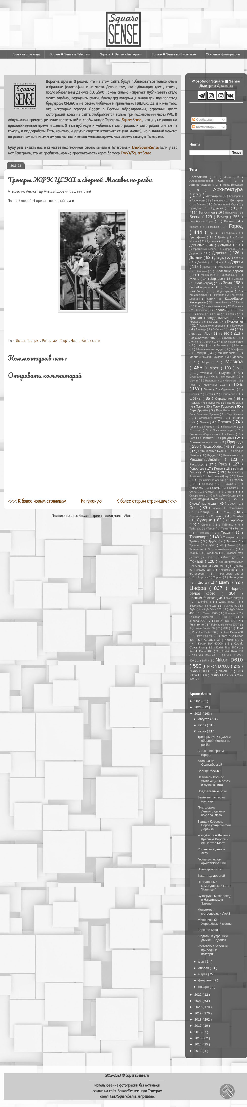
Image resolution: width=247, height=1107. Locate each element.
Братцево (196, 208)
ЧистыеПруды (234, 598)
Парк (200, 406)
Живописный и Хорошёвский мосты (214, 921)
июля (202, 725)
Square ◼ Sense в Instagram (121, 54)
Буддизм (218, 208)
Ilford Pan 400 (205, 636)
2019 (198, 1013)
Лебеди (217, 329)
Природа (235, 442)
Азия (229, 177)
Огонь (208, 389)
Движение (197, 245)
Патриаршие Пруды (210, 418)
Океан (210, 394)
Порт (192, 438)
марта (203, 974)
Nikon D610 (229, 659)
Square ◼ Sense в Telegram (70, 54)
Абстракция (199, 177)
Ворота (229, 221)
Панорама (214, 402)
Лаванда (201, 329)
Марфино (237, 349)
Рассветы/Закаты (207, 459)
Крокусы (195, 321)
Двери (231, 241)
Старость (196, 516)
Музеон (227, 373)
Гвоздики (214, 227)
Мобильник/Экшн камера (207, 356)
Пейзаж (237, 418)
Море (207, 362)
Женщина (207, 275)
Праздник (227, 438)
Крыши (214, 321)
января (204, 987)
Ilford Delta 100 (207, 632)
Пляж (193, 426)
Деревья (220, 253)
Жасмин (202, 271)
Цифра (199, 588)
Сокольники (236, 508)
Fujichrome (197, 624)
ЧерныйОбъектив (203, 598)
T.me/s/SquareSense (136, 153)
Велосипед (207, 212)
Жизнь (195, 279)
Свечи (217, 487)
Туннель (195, 545)
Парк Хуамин (235, 414)
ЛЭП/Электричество (231, 341)
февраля (205, 980)
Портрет (33, 341)
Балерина (218, 200)
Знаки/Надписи (200, 287)
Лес (208, 333)
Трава (226, 532)
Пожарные (230, 426)
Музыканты (196, 376)
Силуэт (211, 491)
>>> (147, 501)
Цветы (225, 582)
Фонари (197, 561)
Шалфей (204, 601)
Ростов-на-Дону (218, 476)
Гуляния (213, 241)
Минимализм (227, 352)
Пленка (225, 422)
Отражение (224, 398)
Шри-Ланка (227, 601)
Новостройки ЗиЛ (210, 869)
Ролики (232, 472)
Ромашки (195, 476)
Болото (201, 204)
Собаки (217, 508)
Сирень (230, 491)
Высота (194, 227)
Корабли (221, 310)
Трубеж (195, 541)
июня (202, 731)
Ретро (219, 468)
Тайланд (228, 524)
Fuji (226, 616)
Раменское (230, 455)
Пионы (205, 422)
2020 (198, 1007)
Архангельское (233, 184)
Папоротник (235, 402)
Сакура (230, 484)
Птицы (238, 446)
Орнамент (228, 394)
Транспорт (199, 537)
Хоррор (218, 577)
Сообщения (203, 119)
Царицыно (236, 577)
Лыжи (208, 341)
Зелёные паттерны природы (211, 799)
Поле (231, 434)
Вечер (223, 217)
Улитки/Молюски (225, 549)
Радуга (212, 455)
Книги (239, 302)
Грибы (222, 237)
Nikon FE (196, 675)
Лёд (192, 333)
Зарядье (217, 279)
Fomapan (231, 613)
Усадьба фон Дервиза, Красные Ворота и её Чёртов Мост (214, 839)
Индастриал (226, 291)
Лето (226, 333)
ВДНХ (238, 208)
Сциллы (207, 524)
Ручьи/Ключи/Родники (211, 480)
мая (201, 961)
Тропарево (230, 537)
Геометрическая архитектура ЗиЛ (211, 861)
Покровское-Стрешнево (204, 434)
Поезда (209, 426)
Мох (240, 368)
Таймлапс (195, 528)
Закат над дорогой (211, 875)
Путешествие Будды (212, 450)
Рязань (237, 480)
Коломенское (216, 306)
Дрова (206, 267)
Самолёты (197, 487)
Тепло (239, 528)
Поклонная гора (224, 430)
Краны (232, 314)
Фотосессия (198, 573)
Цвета (203, 582)
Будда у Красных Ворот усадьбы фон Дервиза (214, 825)
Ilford (239, 628)
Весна (195, 217)
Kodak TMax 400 (207, 655)
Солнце (205, 512)
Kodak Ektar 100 (226, 647)
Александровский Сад (209, 180)
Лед (231, 329)
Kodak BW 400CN (211, 643)
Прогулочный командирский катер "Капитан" (214, 885)
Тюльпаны (197, 549)
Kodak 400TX (234, 639)
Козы (198, 306)
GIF (226, 628)
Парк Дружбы (199, 410)
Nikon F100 (198, 671)
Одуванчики (229, 389)
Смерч (232, 503)
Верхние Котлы (208, 930)
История (219, 295)
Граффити (198, 237)
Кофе (201, 314)
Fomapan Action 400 (202, 617)
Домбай (202, 262)
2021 (198, 1001)
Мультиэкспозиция (224, 376)
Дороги (236, 262)
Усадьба (213, 552)
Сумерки (205, 520)
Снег (194, 508)
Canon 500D (211, 613)
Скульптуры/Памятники (209, 499)
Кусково (237, 325)
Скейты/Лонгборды (223, 495)
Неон (193, 384)
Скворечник (196, 495)
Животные (229, 275)
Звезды (238, 279)
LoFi (205, 660)
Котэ (240, 310)
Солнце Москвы (209, 771)
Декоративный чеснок (203, 249)
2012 (198, 1051)
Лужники (230, 337)
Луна (193, 341)
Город (236, 226)
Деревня (231, 249)
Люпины (221, 345)
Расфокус (197, 464)
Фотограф (228, 569)
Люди (20, 341)
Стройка (238, 516)
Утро (211, 557)
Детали (196, 257)
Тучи (212, 545)
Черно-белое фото (85, 341)
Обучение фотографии (223, 54)
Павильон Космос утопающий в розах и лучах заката (213, 781)
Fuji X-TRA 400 (225, 620)
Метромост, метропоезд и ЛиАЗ (213, 911)
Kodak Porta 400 (201, 651)
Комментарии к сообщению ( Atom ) (106, 516)
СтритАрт (218, 516)
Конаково (202, 310)
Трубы (214, 541)
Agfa (193, 609)
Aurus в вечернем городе (210, 753)
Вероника (231, 212)
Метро (202, 353)
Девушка (225, 245)
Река (223, 464)
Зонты (230, 287)
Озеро (193, 394)
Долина (238, 258)
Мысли (194, 380)
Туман (231, 541)
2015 (198, 1038)
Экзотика (196, 605)
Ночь (238, 384)
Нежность (231, 380)
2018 (198, 1019)
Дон (219, 262)
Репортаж (50, 341)
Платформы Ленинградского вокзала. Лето (211, 811)
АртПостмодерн (201, 184)
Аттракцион (214, 196)
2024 (198, 707)
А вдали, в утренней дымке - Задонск (212, 938)
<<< (37, 501)
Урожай (194, 553)
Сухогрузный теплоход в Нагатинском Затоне (214, 899)
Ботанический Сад (225, 204)
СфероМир (234, 520)
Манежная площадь (210, 349)
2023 (198, 713)
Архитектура (228, 189)
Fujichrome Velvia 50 (202, 628)
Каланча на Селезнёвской (209, 763)
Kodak (209, 640)
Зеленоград (204, 283)
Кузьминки (235, 321)
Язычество (231, 605)
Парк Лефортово (226, 410)
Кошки (216, 314)
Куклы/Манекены (212, 325)
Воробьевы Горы (202, 221)
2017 (198, 1025)
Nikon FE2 (218, 675)
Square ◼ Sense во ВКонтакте (173, 54)
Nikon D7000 (219, 666)
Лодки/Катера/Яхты (203, 337)
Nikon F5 (226, 671)
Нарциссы (211, 380)
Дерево (195, 253)
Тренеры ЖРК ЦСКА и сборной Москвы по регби (213, 740)
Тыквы (232, 545)
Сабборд (208, 484)
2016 (198, 1032)
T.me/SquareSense (145, 148)
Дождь (219, 258)
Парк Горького (224, 406)
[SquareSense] (131, 120)
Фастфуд (230, 557)
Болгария (236, 200)
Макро (238, 345)
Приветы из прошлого (204, 442)
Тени (225, 528)
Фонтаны (221, 566)
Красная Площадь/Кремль (210, 318)
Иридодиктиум (198, 295)
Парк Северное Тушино (204, 414)
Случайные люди (203, 503)
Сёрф (233, 488)
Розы (213, 472)
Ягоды (213, 605)
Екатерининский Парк (230, 267)
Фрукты (202, 577)
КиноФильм (223, 302)
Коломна (237, 306)
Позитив (196, 430)
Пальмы (195, 402)
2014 (198, 1044)
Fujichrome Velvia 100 (224, 624)
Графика (230, 233)
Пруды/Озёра (213, 446)
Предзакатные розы (212, 791)
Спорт (64, 341)
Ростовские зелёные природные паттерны (212, 950)
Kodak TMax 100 (232, 651)
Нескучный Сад (215, 384)
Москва (234, 361)
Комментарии (204, 127)
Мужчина (206, 372)
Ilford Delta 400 (233, 632)
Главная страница (26, 54)
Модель (237, 356)
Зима (228, 283)
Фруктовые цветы (230, 573)
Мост (215, 368)
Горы (212, 233)
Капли (212, 298)
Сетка (193, 491)
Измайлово (198, 291)
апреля (204, 968)
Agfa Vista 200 (213, 609)
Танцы (211, 528)
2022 (198, 994)
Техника (205, 532)
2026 (198, 701)
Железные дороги (229, 271)
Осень (196, 398)
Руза (240, 476)
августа (204, 719)
